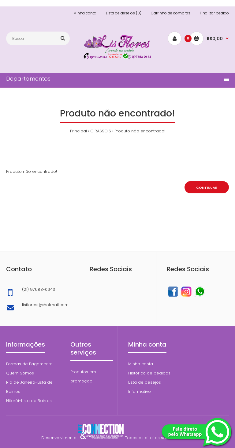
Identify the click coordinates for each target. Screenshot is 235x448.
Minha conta (84, 13)
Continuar (206, 187)
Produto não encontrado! (139, 131)
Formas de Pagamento (29, 364)
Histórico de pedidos (149, 373)
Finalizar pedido (214, 13)
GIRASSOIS (100, 131)
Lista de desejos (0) (123, 13)
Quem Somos (20, 373)
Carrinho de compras (170, 13)
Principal (78, 131)
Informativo (139, 391)
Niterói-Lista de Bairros (29, 401)
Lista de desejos (144, 382)
